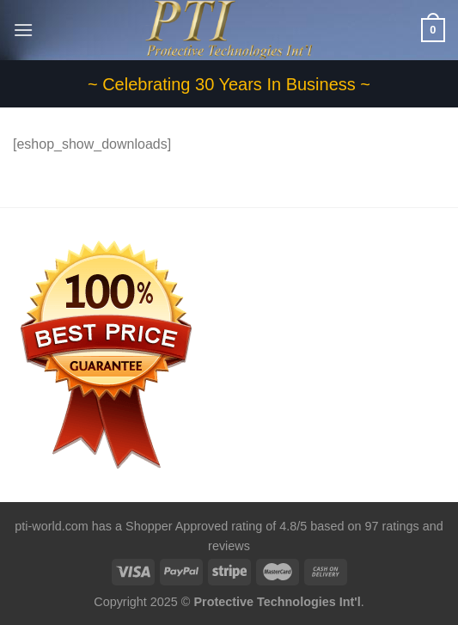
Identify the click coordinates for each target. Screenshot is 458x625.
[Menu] (23, 30)
